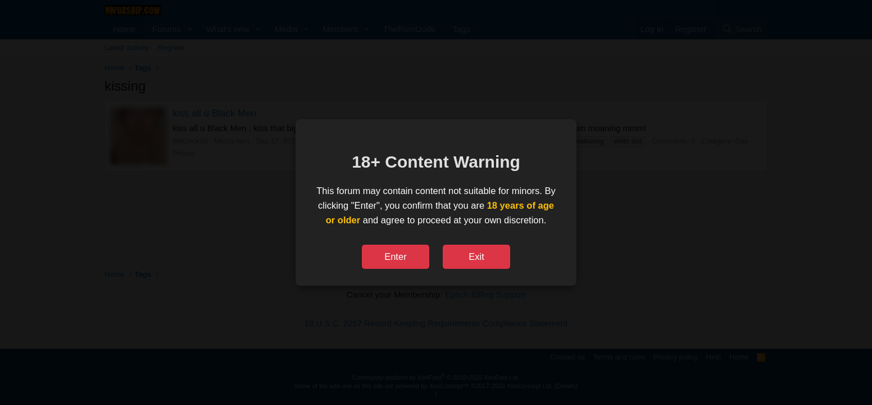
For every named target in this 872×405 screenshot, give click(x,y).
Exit (476, 256)
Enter (395, 256)
